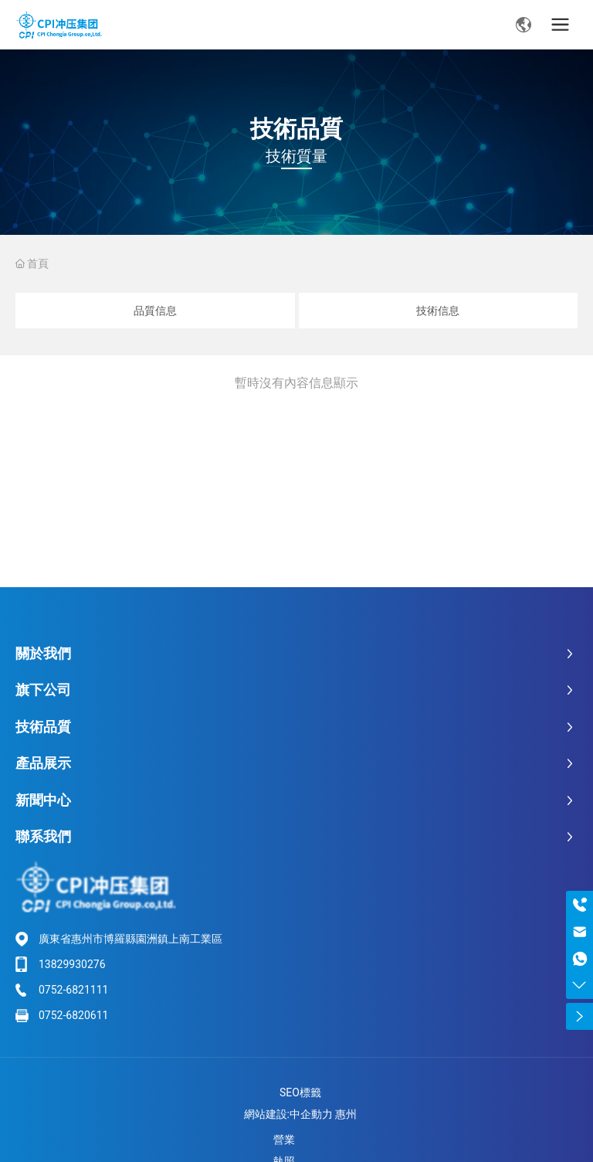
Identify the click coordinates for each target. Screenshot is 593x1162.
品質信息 (155, 310)
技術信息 (437, 310)
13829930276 (72, 964)
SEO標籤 (300, 1092)
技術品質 (296, 128)
